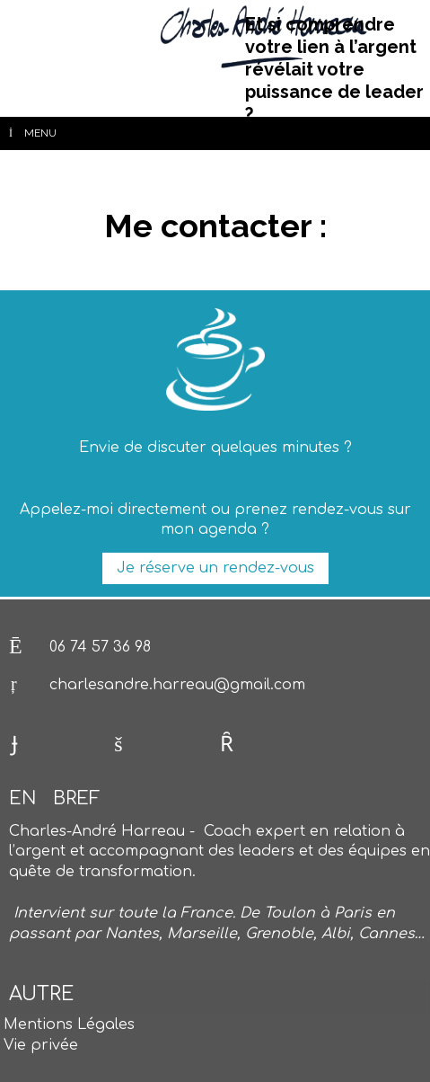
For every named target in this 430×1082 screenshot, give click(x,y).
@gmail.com (259, 685)
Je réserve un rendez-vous (215, 568)
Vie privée (41, 1045)
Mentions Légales (69, 1024)
